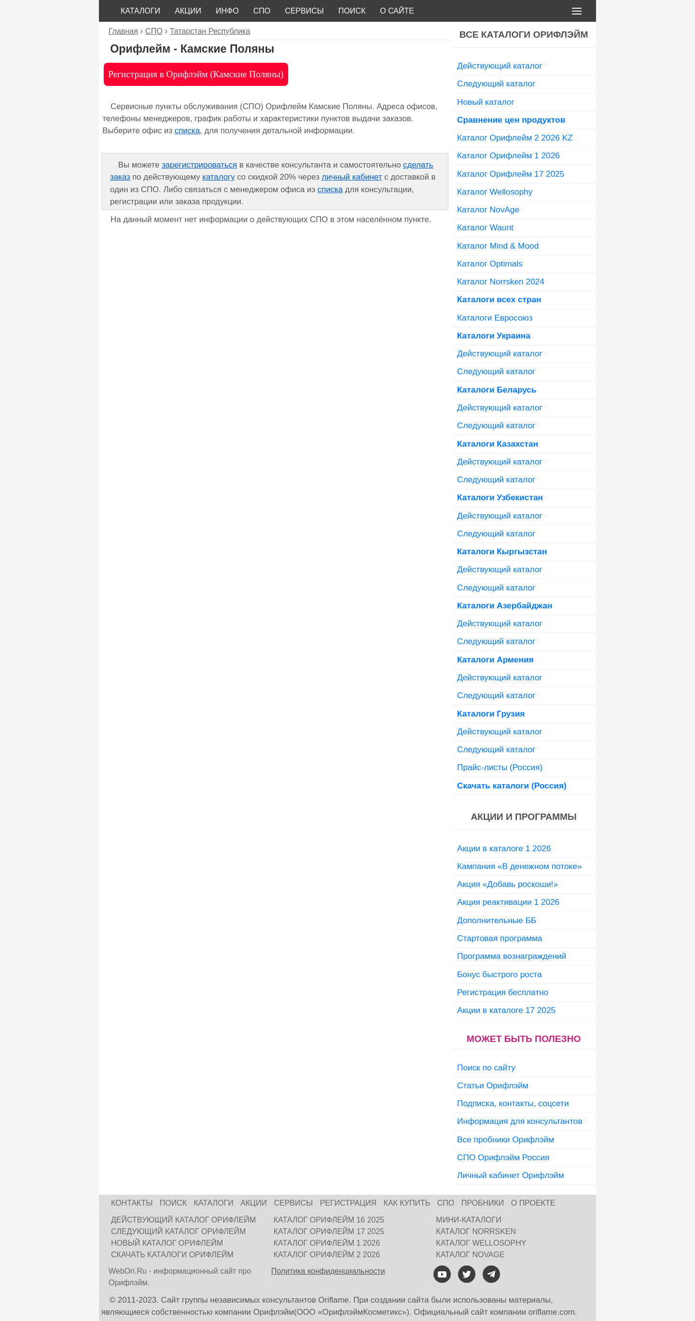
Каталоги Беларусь (497, 389)
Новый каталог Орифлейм (167, 1243)
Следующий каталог (496, 83)
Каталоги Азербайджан (505, 605)
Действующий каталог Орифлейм (183, 1220)
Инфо (227, 11)
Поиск (351, 11)
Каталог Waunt (485, 227)
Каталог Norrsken (476, 1231)
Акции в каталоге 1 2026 (504, 848)
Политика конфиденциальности (328, 1271)
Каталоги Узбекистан (500, 497)
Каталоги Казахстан (497, 444)
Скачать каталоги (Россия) (512, 785)
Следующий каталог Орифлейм (178, 1231)
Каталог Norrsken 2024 (500, 281)
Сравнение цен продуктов (511, 120)
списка (187, 130)
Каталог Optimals (490, 263)
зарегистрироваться (199, 164)
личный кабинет (352, 177)
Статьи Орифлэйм (492, 1085)
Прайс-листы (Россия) (499, 767)
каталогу (218, 177)
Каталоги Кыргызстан (502, 551)
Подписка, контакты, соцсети (513, 1103)
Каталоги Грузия (491, 713)
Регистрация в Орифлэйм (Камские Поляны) (195, 74)
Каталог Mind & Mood (498, 246)
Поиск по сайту (486, 1067)
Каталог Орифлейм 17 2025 (510, 174)
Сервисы (304, 11)
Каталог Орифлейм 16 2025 (329, 1220)
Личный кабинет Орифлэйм (510, 1175)
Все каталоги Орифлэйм (523, 34)
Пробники (482, 1203)
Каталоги (140, 11)
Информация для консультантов (520, 1121)
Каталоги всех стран (499, 299)
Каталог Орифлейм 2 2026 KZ (515, 137)
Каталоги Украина (493, 335)
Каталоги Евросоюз (494, 318)
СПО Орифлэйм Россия (503, 1157)
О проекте (533, 1203)
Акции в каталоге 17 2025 (506, 1010)
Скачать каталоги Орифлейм (172, 1255)
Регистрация (348, 1203)
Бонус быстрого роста (499, 974)
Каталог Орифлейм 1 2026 (508, 155)
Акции (188, 11)
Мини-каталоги (468, 1220)
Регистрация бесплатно (502, 992)
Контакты (132, 1203)
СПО (262, 11)
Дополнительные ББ (496, 920)
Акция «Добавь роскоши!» (507, 884)
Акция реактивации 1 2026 (508, 902)
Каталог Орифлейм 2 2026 (327, 1255)
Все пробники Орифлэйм (505, 1139)
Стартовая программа (499, 938)
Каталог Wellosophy (495, 192)
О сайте (397, 11)
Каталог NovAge (488, 209)
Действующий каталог (499, 65)
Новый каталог (485, 102)
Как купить (407, 1203)
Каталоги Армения (495, 659)
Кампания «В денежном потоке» (519, 866)
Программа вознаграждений (511, 956)
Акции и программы (523, 817)
